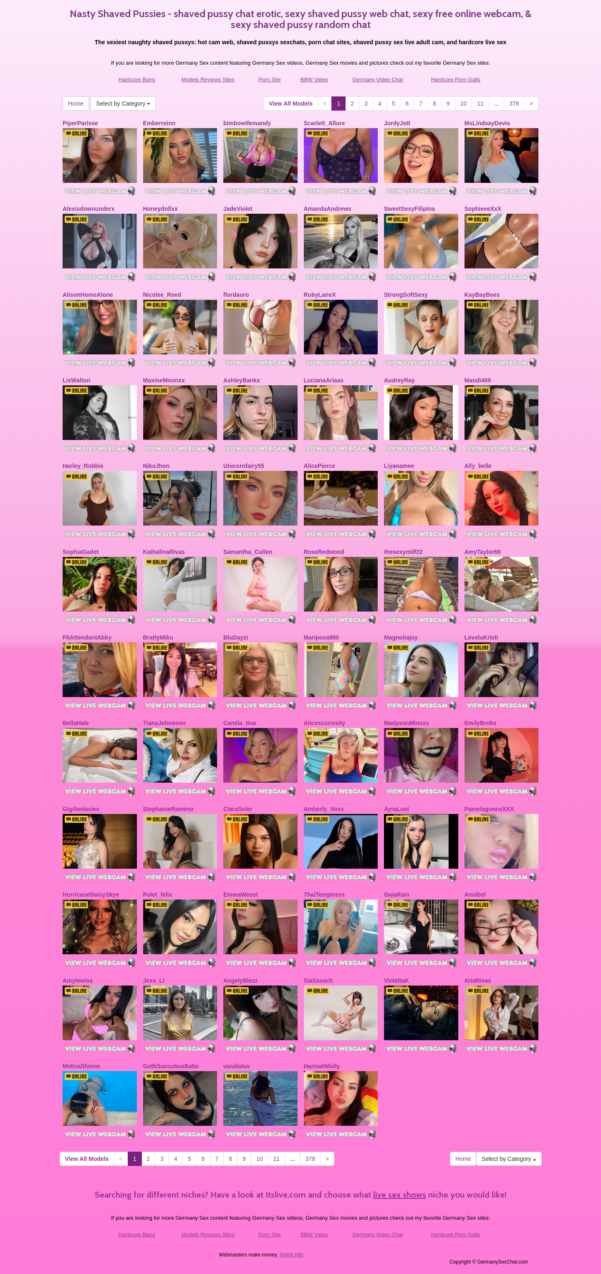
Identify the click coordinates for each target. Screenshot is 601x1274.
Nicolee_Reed (162, 294)
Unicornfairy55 (243, 466)
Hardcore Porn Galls (455, 79)
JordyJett (397, 123)
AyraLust (396, 809)
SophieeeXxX (483, 208)
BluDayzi (235, 637)
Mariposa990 (321, 637)
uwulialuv (236, 1066)
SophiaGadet (80, 552)
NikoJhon (156, 466)
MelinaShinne (81, 1066)
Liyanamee (399, 466)
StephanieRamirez (168, 809)
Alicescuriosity (325, 723)
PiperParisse (80, 123)
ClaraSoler (238, 809)
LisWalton (76, 380)
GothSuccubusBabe (171, 1066)
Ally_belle (478, 466)
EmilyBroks (481, 723)
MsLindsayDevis (487, 123)
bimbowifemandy (247, 123)
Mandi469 (478, 380)
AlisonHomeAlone (88, 294)
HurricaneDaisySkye (91, 894)
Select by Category (123, 103)
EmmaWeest (240, 894)
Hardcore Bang (137, 79)
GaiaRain (396, 894)
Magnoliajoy (401, 637)
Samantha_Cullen (247, 552)
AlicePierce (320, 466)
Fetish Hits (291, 1255)
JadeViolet (238, 208)
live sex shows (399, 1195)
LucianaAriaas (324, 380)
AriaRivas (478, 980)
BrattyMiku (158, 637)
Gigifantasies (81, 809)
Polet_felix (157, 894)
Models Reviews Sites (208, 79)
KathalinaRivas (164, 552)
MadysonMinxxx (406, 723)
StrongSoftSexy (406, 294)
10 (463, 103)
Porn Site (269, 79)
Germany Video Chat (378, 79)
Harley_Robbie (83, 466)
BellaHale (76, 723)
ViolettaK (396, 980)
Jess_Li (153, 980)
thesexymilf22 (403, 552)
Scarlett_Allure (324, 123)
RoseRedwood (324, 552)
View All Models (291, 103)
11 (480, 103)
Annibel (475, 894)
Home (75, 103)
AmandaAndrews (327, 208)
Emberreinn (159, 123)
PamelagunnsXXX (489, 809)
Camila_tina (239, 723)
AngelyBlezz (240, 980)
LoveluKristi (481, 637)
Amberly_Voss (324, 809)
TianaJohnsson (164, 723)
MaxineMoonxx (164, 380)
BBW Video (314, 79)
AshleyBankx (241, 380)
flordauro (236, 294)
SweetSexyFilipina (409, 208)
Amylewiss (78, 980)
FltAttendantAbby (87, 637)
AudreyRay (399, 380)
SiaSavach (318, 980)
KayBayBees (482, 294)
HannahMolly (322, 1066)
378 (514, 103)
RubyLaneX (320, 294)
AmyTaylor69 (483, 552)
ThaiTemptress (324, 894)
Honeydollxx (160, 208)
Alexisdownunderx (88, 208)
